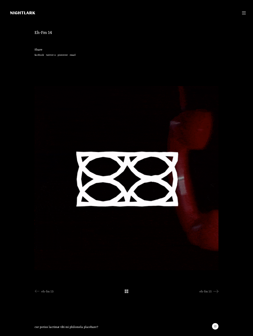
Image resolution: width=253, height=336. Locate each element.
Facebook (39, 55)
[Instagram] (215, 326)
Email (73, 55)
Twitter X (51, 55)
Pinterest (63, 55)
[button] (244, 13)
